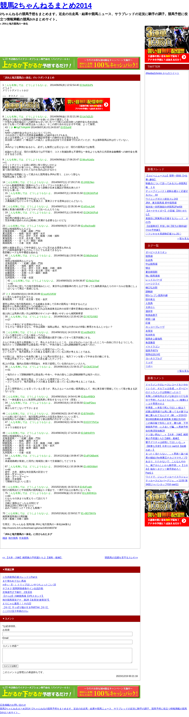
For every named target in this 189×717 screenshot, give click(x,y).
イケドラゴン (153, 346)
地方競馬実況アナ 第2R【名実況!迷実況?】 (26, 600)
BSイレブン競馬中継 (157, 295)
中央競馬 (23, 538)
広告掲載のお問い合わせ (13, 707)
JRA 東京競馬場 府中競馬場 (161, 202)
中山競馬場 (151, 264)
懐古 (148, 268)
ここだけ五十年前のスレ (15, 611)
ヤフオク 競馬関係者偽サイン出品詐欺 (23, 588)
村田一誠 (150, 319)
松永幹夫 (150, 335)
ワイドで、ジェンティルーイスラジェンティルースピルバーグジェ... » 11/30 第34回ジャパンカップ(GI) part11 (167, 481)
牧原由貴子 (151, 315)
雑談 (5, 538)
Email (5, 638)
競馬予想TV (152, 350)
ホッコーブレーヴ (155, 327)
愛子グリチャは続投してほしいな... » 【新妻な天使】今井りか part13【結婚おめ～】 (166, 446)
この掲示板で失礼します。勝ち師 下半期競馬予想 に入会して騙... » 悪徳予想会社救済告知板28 (167, 427)
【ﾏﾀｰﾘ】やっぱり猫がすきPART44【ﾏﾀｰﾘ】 (26, 607)
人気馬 (149, 303)
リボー (149, 366)
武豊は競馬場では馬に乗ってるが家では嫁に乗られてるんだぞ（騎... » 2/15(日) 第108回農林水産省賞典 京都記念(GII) (167, 415)
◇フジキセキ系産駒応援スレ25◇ (163, 234)
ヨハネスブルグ (154, 358)
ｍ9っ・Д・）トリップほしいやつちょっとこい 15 (29, 584)
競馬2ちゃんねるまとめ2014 (46, 5)
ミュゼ (149, 362)
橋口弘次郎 (151, 287)
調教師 (149, 291)
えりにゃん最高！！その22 (17, 603)
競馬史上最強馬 (154, 339)
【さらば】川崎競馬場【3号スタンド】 (23, 596)
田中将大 (150, 299)
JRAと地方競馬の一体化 (18, 77)
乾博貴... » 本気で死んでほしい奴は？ (166, 407)
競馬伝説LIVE (153, 354)
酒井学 (149, 311)
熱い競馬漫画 (153, 276)
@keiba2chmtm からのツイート (162, 73)
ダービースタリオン (156, 252)
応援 (148, 323)
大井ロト (150, 307)
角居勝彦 (150, 342)
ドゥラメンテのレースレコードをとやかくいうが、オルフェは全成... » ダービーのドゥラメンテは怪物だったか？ (167, 388)
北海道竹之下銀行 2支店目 (17, 592)
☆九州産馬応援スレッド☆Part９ (20, 577)
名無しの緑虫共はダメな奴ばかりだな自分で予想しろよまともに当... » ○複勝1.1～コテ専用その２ (167, 400)
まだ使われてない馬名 (14, 581)
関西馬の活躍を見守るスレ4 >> (121, 557)
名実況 (149, 331)
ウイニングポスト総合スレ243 (162, 199)
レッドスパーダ (154, 280)
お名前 (6, 630)
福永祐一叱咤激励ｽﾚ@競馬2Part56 (164, 206)
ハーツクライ (153, 283)
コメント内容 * (10, 646)
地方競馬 (13, 538)
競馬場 (149, 256)
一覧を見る (183, 238)
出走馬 (149, 260)
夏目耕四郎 (151, 272)
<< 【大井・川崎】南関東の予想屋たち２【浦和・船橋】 (32, 557)
